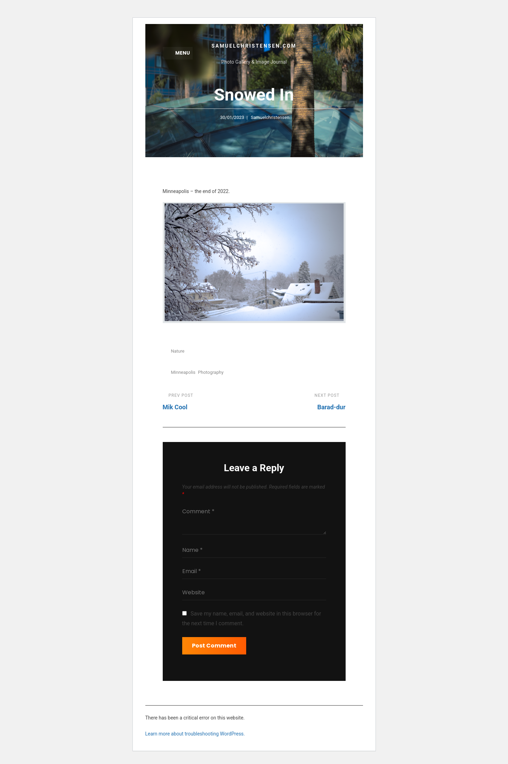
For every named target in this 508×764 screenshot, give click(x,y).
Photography (210, 372)
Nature (178, 351)
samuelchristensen (270, 117)
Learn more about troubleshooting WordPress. (195, 734)
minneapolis (183, 372)
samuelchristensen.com (253, 46)
